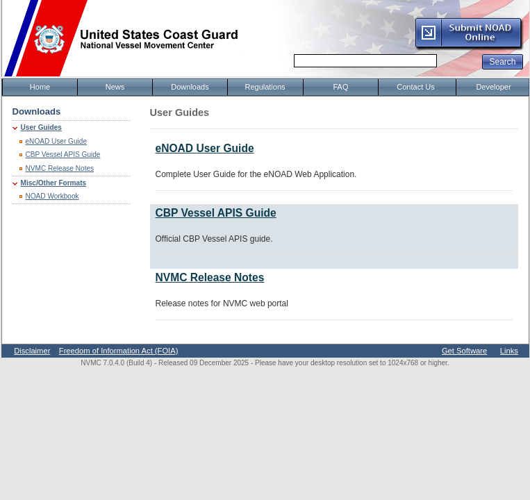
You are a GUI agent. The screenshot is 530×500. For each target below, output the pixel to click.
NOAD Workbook (52, 196)
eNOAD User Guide (57, 141)
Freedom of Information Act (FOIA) (119, 351)
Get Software (464, 351)
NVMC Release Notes (60, 168)
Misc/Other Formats (54, 183)
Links (509, 351)
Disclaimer (32, 351)
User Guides (41, 127)
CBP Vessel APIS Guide (63, 154)
